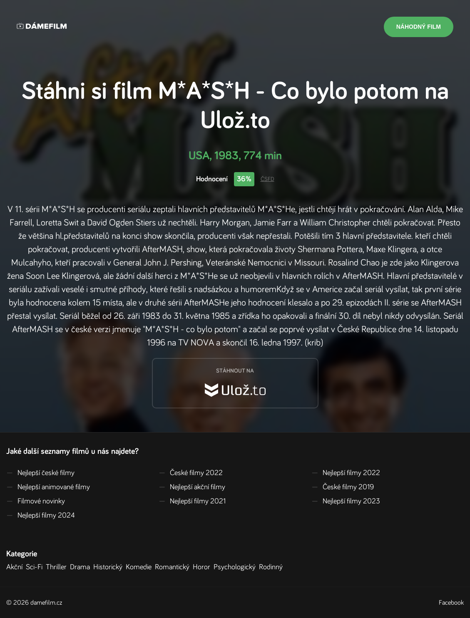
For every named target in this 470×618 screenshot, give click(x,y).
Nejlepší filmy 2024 (40, 515)
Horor (203, 567)
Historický (109, 567)
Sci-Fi (36, 567)
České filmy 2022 (191, 473)
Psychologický (236, 567)
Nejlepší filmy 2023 (345, 501)
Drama (81, 567)
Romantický (174, 567)
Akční (16, 567)
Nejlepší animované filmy (48, 487)
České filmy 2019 (342, 487)
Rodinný (272, 567)
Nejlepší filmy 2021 (192, 501)
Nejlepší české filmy (40, 473)
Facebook (451, 602)
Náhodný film (418, 26)
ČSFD (267, 179)
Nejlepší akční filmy (192, 487)
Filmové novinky (35, 501)
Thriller (58, 567)
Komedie (140, 567)
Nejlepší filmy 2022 (345, 473)
